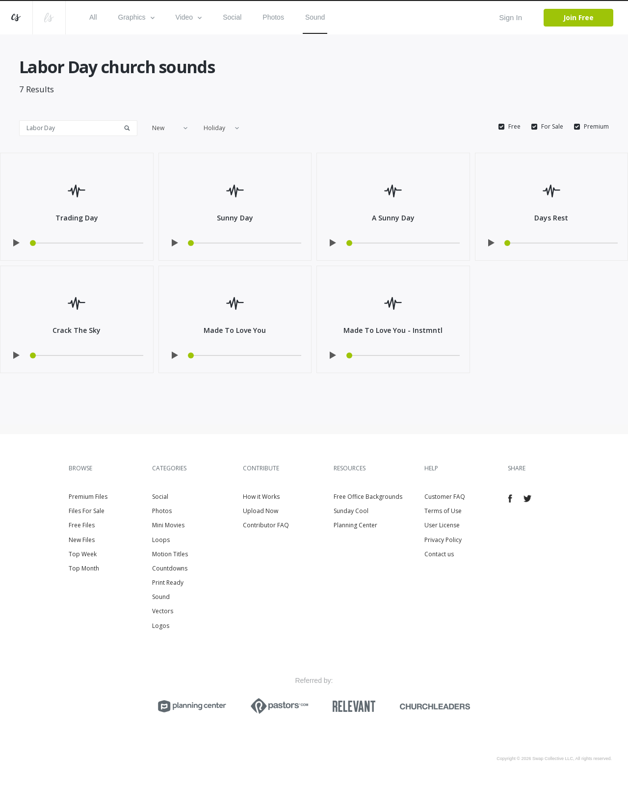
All (93, 17)
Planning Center (355, 525)
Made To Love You (235, 330)
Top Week (83, 554)
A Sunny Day (393, 217)
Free (514, 127)
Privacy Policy (443, 540)
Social (232, 17)
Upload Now (260, 511)
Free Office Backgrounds (368, 496)
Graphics (136, 17)
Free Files (82, 525)
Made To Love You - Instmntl (393, 330)
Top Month (84, 568)
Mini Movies (168, 525)
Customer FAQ (444, 496)
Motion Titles (170, 554)
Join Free (578, 17)
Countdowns (169, 568)
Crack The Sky (76, 330)
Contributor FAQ (266, 525)
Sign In (510, 17)
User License (442, 525)
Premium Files (88, 496)
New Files (82, 540)
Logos (160, 626)
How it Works (261, 496)
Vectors (162, 611)
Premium (596, 127)
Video (189, 17)
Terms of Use (443, 511)
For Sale (552, 127)
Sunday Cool (351, 511)
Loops (161, 540)
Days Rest (551, 217)
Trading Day (76, 217)
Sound (315, 17)
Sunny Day (235, 217)
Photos (273, 17)
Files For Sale (87, 511)
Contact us (439, 554)
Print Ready (167, 582)
